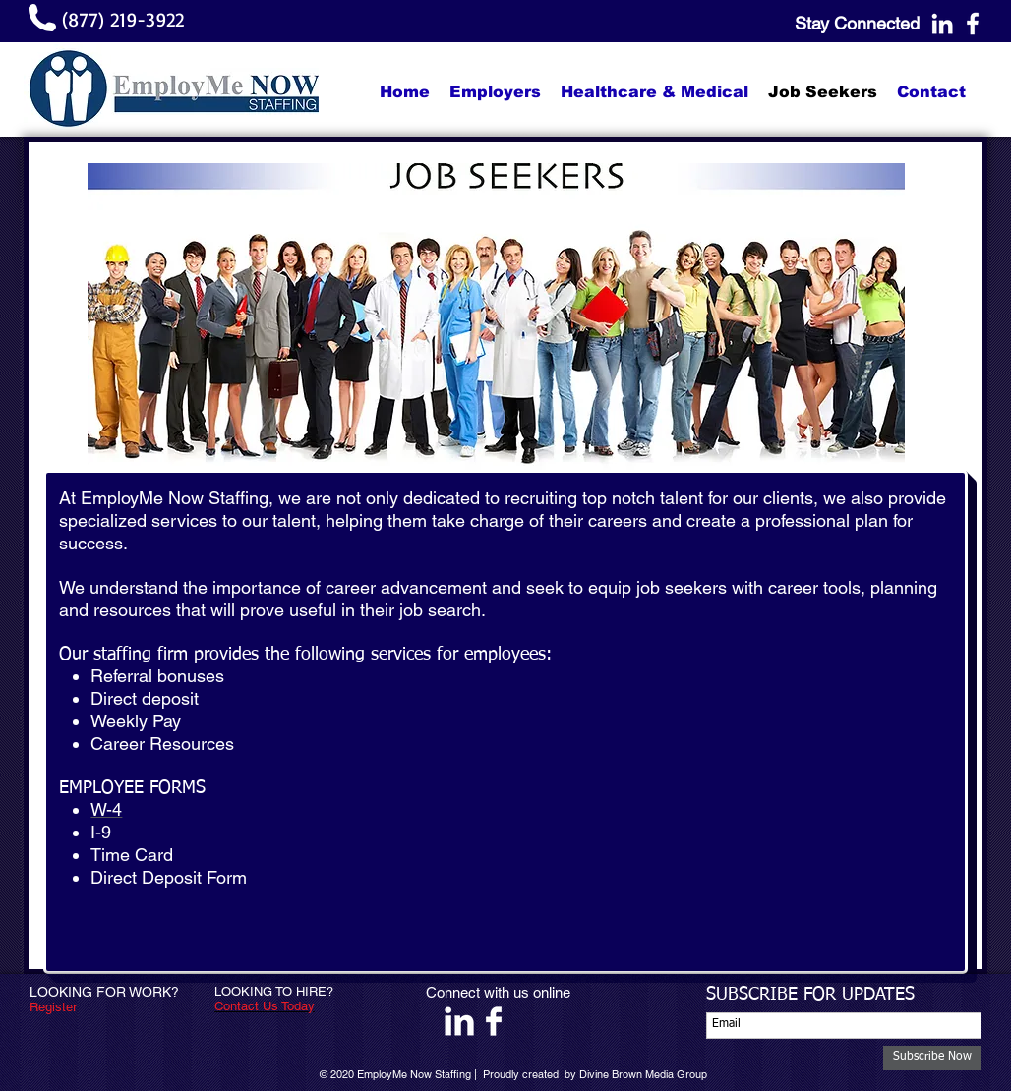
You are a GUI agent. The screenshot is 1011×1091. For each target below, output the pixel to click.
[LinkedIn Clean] (459, 1021)
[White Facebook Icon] (972, 23)
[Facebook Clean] (493, 1021)
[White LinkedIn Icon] (942, 23)
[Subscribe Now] (932, 1058)
